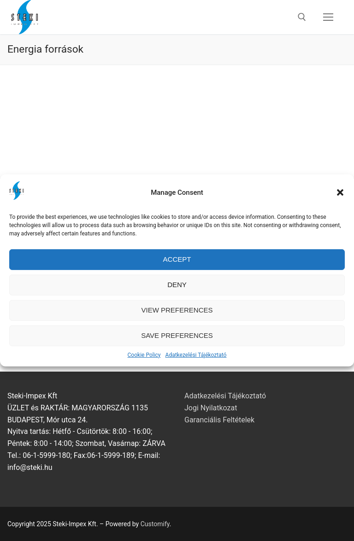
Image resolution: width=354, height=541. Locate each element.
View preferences (176, 317)
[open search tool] (302, 17)
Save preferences (177, 343)
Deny (177, 292)
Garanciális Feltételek (219, 419)
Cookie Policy (144, 362)
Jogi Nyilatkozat (210, 407)
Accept (177, 266)
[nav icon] (328, 17)
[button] (340, 199)
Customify (155, 524)
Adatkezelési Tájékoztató (196, 362)
